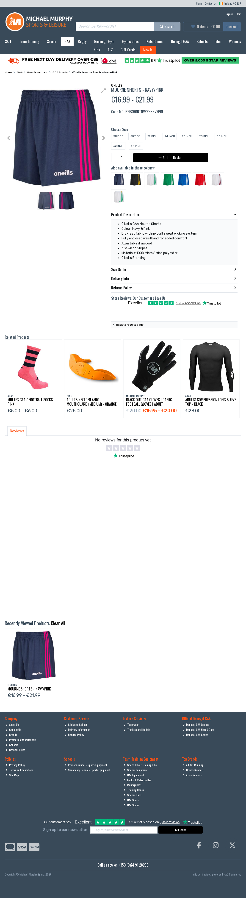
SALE (8, 41)
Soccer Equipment (135, 770)
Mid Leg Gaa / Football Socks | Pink (31, 402)
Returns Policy (74, 735)
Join (239, 14)
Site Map (12, 775)
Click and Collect (76, 724)
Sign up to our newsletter (65, 830)
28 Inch (204, 136)
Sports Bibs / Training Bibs (140, 765)
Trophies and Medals (137, 730)
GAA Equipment (134, 775)
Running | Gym (104, 41)
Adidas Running (193, 765)
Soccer (52, 41)
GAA (67, 41)
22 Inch (152, 136)
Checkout (232, 26)
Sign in (229, 14)
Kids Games (154, 41)
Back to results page (130, 324)
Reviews (17, 431)
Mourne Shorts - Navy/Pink (29, 689)
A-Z (110, 50)
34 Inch (136, 145)
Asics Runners (192, 775)
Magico (206, 874)
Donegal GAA (180, 41)
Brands (11, 735)
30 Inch (222, 136)
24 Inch (170, 136)
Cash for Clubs (15, 750)
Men (218, 41)
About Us (12, 724)
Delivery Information (78, 730)
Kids (97, 50)
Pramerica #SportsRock (21, 740)
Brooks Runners (193, 770)
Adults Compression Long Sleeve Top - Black (210, 402)
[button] (103, 90)
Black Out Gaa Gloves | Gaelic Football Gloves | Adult (149, 402)
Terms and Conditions (19, 770)
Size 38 (118, 136)
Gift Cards (128, 50)
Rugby (82, 41)
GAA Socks (131, 805)
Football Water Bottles (137, 780)
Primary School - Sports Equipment (86, 765)
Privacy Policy (15, 765)
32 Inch (118, 145)
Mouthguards (132, 785)
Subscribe (180, 830)
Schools (202, 41)
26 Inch (187, 136)
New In (147, 50)
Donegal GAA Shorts (195, 735)
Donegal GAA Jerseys (196, 724)
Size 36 (135, 136)
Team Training (29, 41)
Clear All (58, 623)
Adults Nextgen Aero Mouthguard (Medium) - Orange (91, 402)
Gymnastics (130, 41)
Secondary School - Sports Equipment (87, 770)
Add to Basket (170, 157)
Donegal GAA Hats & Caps (199, 730)
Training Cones (134, 790)
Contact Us (211, 3)
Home (199, 3)
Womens (235, 41)
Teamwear (131, 724)
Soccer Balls (132, 795)
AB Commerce (233, 874)
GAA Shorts (131, 800)
